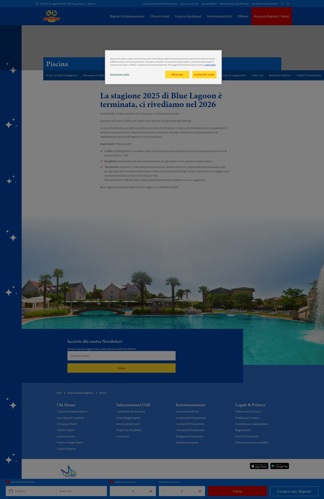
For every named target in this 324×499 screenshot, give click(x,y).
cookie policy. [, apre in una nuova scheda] (210, 65)
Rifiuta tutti (177, 74)
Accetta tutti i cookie (204, 74)
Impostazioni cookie (119, 74)
